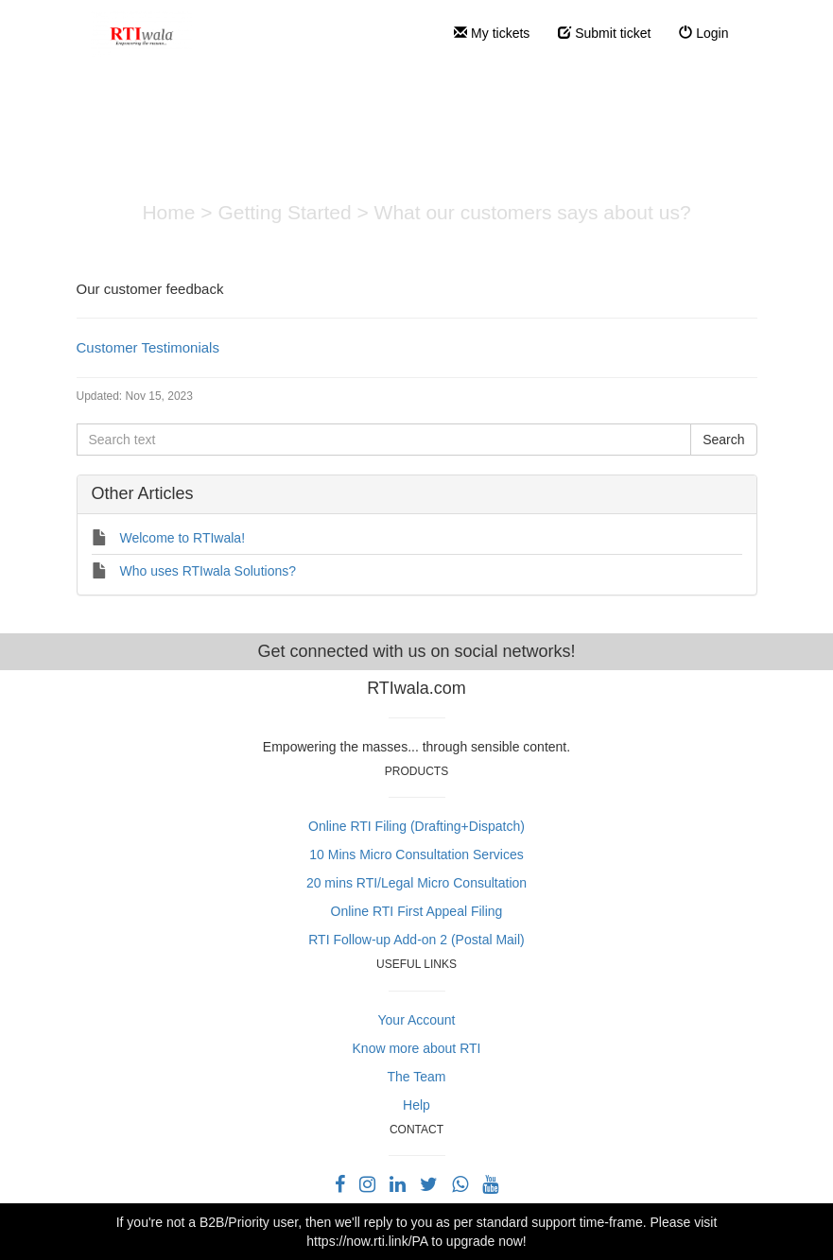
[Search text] (384, 439)
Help (416, 1105)
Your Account (417, 1019)
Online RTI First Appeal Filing (417, 911)
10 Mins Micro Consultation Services (416, 854)
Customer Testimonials (148, 347)
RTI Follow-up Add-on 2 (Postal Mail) (416, 939)
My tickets (491, 33)
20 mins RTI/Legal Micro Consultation (416, 882)
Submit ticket (604, 33)
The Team (417, 1076)
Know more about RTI (417, 1048)
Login (703, 33)
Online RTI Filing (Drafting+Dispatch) (416, 826)
